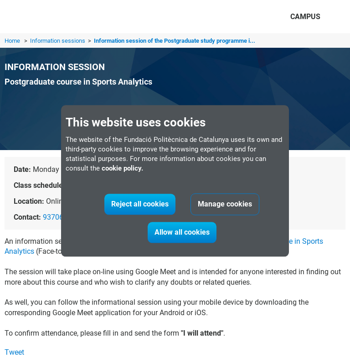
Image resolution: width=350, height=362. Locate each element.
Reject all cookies (140, 204)
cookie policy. (122, 169)
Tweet (14, 352)
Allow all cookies (182, 232)
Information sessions (58, 40)
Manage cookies (225, 204)
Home (12, 40)
